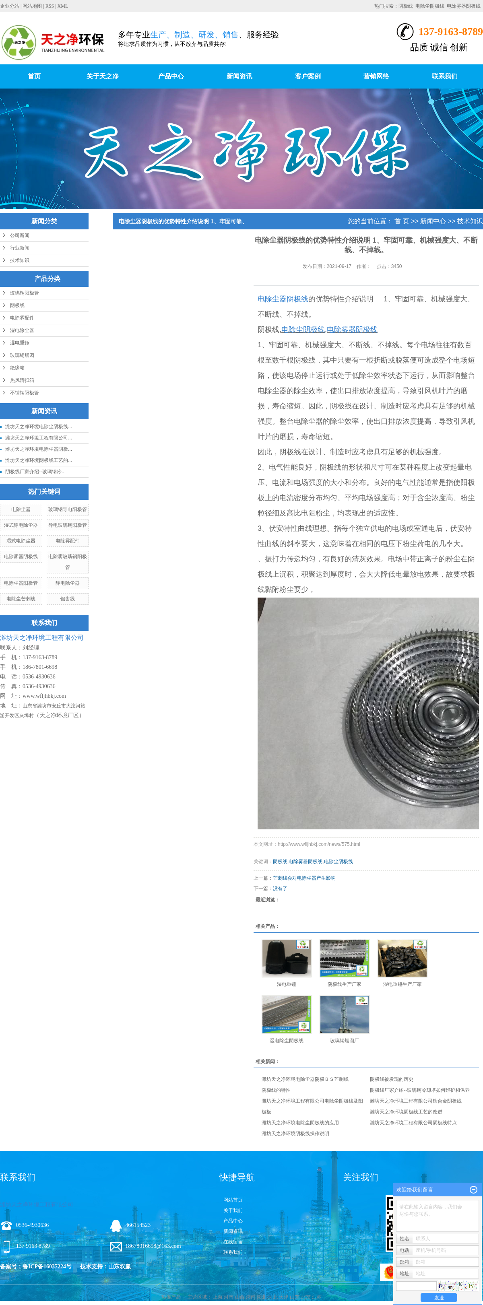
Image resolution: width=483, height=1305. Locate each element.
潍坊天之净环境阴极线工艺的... (38, 460)
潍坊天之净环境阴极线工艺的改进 (406, 1112)
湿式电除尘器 (20, 541)
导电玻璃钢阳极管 (67, 525)
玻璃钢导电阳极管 (67, 509)
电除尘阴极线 (429, 6)
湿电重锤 (19, 343)
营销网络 (376, 76)
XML (63, 6)
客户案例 (308, 76)
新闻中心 (433, 221)
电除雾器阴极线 (464, 6)
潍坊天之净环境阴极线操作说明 (295, 1133)
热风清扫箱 (22, 380)
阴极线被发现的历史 (391, 1079)
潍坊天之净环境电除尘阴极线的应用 (300, 1123)
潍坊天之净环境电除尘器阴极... (38, 449)
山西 (240, 1297)
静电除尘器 (68, 583)
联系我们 (445, 76)
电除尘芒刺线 (20, 599)
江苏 (317, 1297)
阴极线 (405, 6)
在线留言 (233, 1242)
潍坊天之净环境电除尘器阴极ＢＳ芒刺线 (305, 1079)
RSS (49, 6)
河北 (273, 1297)
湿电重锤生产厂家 (402, 984)
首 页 (401, 221)
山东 (294, 1297)
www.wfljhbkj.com (44, 696)
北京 (306, 1297)
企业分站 (9, 6)
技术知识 (19, 260)
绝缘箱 (17, 368)
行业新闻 (19, 248)
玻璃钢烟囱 (22, 355)
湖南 (251, 1297)
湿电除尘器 (22, 330)
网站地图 (32, 6)
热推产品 (171, 1297)
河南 (228, 1297)
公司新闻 (19, 235)
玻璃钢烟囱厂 (344, 1040)
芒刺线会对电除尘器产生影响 (304, 878)
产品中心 (171, 76)
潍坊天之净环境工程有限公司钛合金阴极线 (416, 1101)
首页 (34, 76)
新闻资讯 (239, 76)
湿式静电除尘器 (21, 525)
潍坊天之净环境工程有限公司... (38, 438)
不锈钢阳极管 (24, 393)
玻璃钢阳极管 (24, 293)
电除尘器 (21, 509)
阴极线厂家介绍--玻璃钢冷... (35, 471)
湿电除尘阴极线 (286, 1040)
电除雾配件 (22, 318)
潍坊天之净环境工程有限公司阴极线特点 (413, 1123)
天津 (284, 1297)
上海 (218, 1297)
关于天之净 (103, 76)
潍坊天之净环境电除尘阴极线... (38, 426)
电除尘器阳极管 (21, 583)
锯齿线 (67, 599)
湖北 (261, 1297)
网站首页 (233, 1200)
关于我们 (233, 1210)
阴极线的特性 (276, 1090)
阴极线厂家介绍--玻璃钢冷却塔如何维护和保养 (420, 1090)
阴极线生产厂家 (344, 984)
